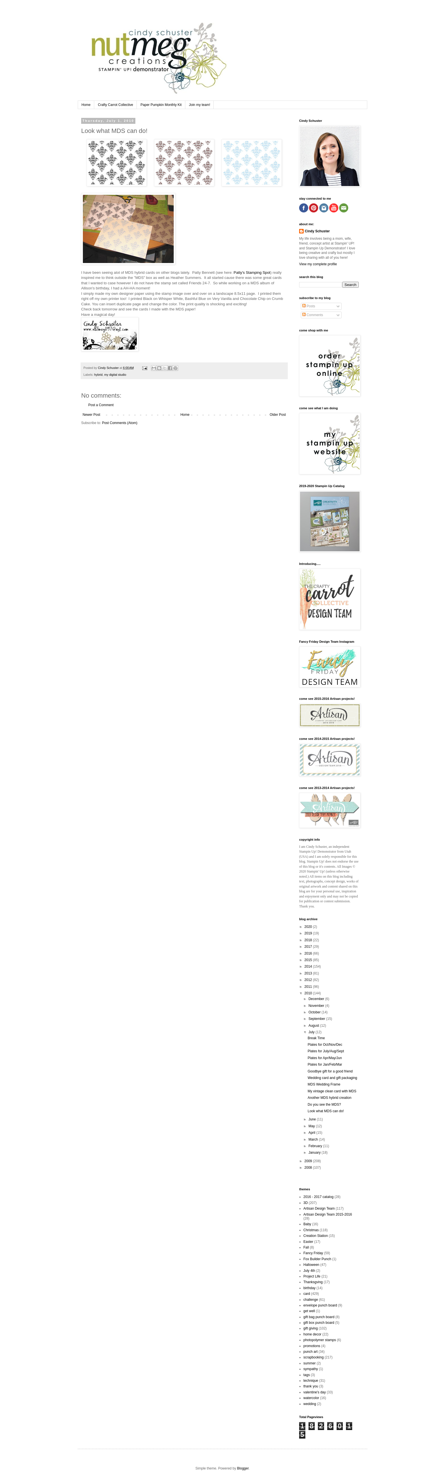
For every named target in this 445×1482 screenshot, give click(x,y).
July (312, 1032)
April (312, 1133)
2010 (309, 993)
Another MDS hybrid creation (329, 1098)
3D (305, 1203)
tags (306, 1375)
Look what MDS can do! (326, 1111)
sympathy (310, 1369)
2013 (309, 973)
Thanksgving (313, 1282)
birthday (309, 1288)
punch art (310, 1352)
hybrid (98, 374)
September (317, 1019)
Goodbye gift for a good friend (330, 1071)
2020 (309, 927)
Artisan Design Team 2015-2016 (327, 1214)
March (313, 1139)
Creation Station (315, 1236)
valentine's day (314, 1392)
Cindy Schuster (317, 231)
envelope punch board (320, 1305)
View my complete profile (318, 264)
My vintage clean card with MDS (332, 1091)
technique (310, 1381)
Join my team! (199, 105)
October (315, 1012)
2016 (309, 953)
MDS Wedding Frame (324, 1084)
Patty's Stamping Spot (252, 272)
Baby (307, 1224)
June (312, 1119)
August (314, 1026)
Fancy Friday (313, 1253)
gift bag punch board (318, 1317)
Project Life (311, 1276)
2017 (309, 947)
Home (86, 105)
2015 (309, 960)
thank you (310, 1386)
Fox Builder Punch (317, 1259)
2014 (309, 966)
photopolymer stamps (319, 1340)
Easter (308, 1242)
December (316, 999)
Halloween (311, 1265)
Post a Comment (101, 405)
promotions (311, 1346)
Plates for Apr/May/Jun (325, 1058)
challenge (310, 1300)
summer (309, 1363)
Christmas (311, 1230)
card (306, 1294)
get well (309, 1311)
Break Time (316, 1038)
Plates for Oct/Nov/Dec (325, 1045)
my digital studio (115, 374)
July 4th (309, 1271)
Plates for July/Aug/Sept (326, 1051)
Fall (306, 1247)
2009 (309, 1161)
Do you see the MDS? (324, 1105)
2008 (309, 1168)
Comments (312, 315)
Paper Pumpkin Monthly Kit (161, 105)
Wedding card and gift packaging (332, 1078)
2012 (309, 980)
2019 (309, 933)
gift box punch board (318, 1323)
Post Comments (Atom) (119, 423)
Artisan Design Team (319, 1208)
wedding (309, 1404)
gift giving (310, 1328)
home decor (312, 1334)
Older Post (278, 415)
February (315, 1146)
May (312, 1126)
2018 (309, 940)
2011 (309, 987)
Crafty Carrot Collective (115, 105)
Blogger (243, 1468)
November (316, 1006)
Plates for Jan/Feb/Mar (325, 1064)
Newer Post (91, 415)
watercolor (311, 1398)
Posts (308, 306)
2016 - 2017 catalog (318, 1197)
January (315, 1153)
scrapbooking (313, 1357)
